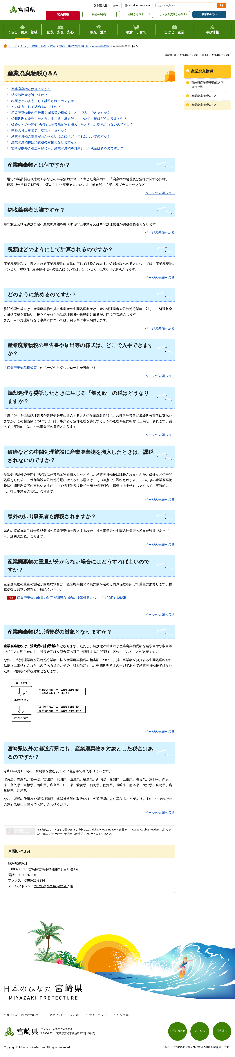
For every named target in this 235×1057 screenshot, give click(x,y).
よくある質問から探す (173, 14)
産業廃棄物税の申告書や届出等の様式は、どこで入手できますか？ (60, 112)
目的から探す (99, 14)
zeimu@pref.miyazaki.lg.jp (53, 886)
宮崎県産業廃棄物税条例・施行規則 (209, 84)
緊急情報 (63, 14)
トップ (12, 46)
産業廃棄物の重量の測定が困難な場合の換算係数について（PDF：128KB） (73, 598)
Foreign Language (139, 5)
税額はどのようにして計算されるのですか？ (44, 101)
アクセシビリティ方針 (64, 1015)
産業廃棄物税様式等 (22, 368)
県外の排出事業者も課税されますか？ (39, 130)
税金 (53, 46)
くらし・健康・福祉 (33, 46)
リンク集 (123, 1015)
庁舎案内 (222, 1030)
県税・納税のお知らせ (74, 46)
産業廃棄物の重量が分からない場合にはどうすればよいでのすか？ (60, 136)
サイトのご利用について (23, 1015)
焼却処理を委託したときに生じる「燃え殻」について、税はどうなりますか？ (69, 118)
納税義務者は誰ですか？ (29, 95)
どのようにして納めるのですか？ (36, 107)
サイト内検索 (158, 5)
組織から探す (136, 14)
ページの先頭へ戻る (160, 193)
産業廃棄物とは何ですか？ (31, 89)
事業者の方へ (209, 14)
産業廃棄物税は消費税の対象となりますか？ (44, 142)
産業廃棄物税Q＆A (203, 95)
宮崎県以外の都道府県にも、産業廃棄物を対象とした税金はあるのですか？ (67, 148)
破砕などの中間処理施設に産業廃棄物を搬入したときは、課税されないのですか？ (72, 124)
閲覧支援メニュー (107, 5)
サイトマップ (97, 1015)
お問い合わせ (177, 1030)
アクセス (200, 1030)
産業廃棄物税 (101, 46)
